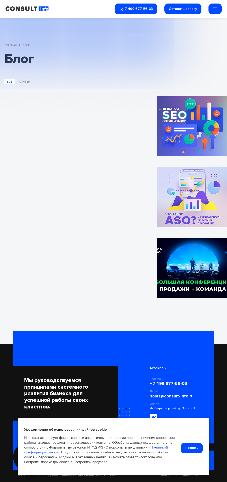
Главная (10, 45)
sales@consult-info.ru (172, 396)
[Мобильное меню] (215, 9)
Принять (191, 448)
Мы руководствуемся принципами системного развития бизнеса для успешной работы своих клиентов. (56, 394)
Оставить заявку (183, 9)
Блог (26, 45)
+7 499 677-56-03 (168, 383)
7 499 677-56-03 (136, 9)
